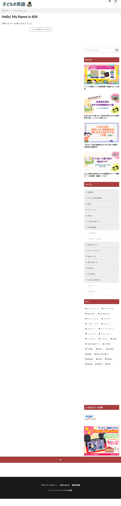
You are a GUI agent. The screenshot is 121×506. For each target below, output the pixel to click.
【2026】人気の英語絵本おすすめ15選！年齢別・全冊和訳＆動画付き (101, 147)
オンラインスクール (95, 256)
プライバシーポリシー (48, 492)
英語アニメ (94, 298)
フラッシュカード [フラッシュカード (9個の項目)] (106, 340)
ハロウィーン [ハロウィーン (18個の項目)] (91, 335)
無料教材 (93, 237)
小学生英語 (92, 280)
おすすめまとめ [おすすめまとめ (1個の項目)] (104, 320)
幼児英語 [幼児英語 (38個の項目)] (111, 356)
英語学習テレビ (93, 250)
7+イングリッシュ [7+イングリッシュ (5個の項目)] (93, 315)
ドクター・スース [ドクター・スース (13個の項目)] (92, 330)
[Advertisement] (101, 28)
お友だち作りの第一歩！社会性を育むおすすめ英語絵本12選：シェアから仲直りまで (101, 118)
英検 (89, 207)
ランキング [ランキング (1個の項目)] (103, 345)
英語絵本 (91, 195)
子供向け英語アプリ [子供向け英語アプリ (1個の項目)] (93, 350)
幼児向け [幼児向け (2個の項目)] (100, 356)
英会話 (90, 219)
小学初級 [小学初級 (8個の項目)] (90, 356)
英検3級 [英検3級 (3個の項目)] (109, 366)
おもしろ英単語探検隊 (96, 201)
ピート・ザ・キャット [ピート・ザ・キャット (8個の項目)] (107, 335)
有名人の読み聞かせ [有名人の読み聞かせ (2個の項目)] (102, 361)
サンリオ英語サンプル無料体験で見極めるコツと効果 (101, 88)
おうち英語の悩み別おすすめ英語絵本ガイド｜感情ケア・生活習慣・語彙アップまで (101, 177)
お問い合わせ (65, 492)
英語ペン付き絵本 (96, 243)
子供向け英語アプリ (95, 225)
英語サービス (93, 262)
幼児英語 (91, 274)
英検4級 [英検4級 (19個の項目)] (89, 371)
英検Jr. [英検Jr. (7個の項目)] (109, 371)
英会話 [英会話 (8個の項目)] (100, 366)
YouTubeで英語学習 (95, 286)
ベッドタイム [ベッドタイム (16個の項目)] (91, 345)
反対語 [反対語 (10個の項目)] (114, 345)
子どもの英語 (68, 498)
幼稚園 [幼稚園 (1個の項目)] (89, 361)
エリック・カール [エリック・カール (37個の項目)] (92, 325)
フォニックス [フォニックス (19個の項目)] (91, 340)
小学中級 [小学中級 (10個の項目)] (107, 350)
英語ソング (94, 292)
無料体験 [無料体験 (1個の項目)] (90, 366)
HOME (6, 10)
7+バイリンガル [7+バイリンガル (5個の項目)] (108, 315)
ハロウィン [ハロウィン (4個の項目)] (106, 330)
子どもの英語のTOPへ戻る (40, 29)
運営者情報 (78, 492)
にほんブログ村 (90, 426)
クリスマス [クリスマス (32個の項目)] (106, 325)
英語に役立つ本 (93, 268)
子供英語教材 (93, 231)
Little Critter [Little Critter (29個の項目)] (91, 320)
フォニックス (93, 213)
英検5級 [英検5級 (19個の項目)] (99, 371)
